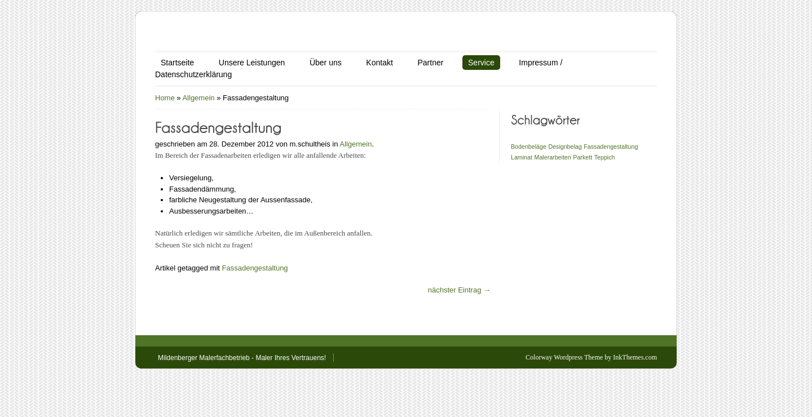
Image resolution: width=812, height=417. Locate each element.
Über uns (326, 62)
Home (165, 98)
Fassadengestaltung (255, 268)
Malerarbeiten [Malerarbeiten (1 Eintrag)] (553, 157)
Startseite (177, 62)
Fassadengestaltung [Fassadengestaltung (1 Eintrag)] (611, 146)
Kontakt (379, 62)
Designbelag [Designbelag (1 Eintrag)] (564, 146)
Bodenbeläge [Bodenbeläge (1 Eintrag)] (528, 146)
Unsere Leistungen (252, 62)
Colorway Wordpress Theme (564, 357)
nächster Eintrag (459, 290)
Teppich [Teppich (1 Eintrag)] (604, 157)
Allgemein (198, 98)
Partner (430, 62)
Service (481, 62)
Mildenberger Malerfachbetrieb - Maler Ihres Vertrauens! (242, 358)
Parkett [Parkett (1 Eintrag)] (582, 157)
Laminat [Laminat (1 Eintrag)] (521, 157)
